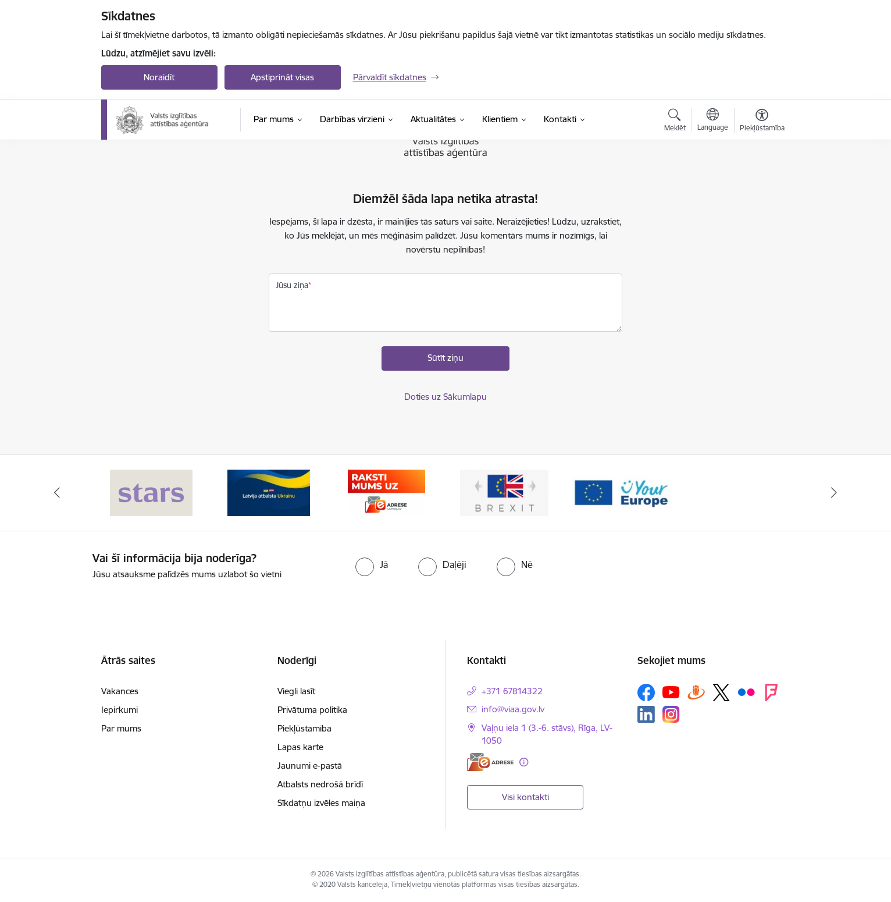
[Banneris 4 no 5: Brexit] (504, 492)
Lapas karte (300, 746)
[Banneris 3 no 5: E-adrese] (386, 492)
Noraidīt (159, 77)
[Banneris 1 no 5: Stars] (151, 492)
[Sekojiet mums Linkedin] (646, 714)
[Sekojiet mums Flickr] (746, 692)
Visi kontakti (525, 796)
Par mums (121, 728)
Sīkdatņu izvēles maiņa (321, 802)
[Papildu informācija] (523, 762)
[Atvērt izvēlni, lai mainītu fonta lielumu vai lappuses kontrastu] (762, 122)
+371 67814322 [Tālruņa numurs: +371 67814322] (512, 691)
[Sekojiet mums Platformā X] (721, 692)
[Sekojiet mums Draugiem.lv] (696, 692)
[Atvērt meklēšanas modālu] (675, 122)
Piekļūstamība (304, 728)
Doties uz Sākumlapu (445, 396)
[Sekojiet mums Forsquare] (771, 692)
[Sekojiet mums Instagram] (671, 714)
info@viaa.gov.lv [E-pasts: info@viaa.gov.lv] (513, 709)
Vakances (119, 691)
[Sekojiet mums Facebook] (646, 692)
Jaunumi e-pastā (309, 765)
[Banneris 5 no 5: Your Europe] (622, 492)
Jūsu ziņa (292, 285)
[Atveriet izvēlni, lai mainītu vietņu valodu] (713, 121)
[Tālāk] (834, 493)
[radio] (371, 564)
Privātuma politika (312, 709)
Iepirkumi (119, 709)
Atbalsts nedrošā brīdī (320, 784)
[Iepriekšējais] (57, 493)
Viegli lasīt (296, 691)
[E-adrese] (490, 762)
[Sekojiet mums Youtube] (671, 692)
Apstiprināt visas (282, 77)
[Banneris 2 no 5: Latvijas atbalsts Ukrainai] (268, 492)
